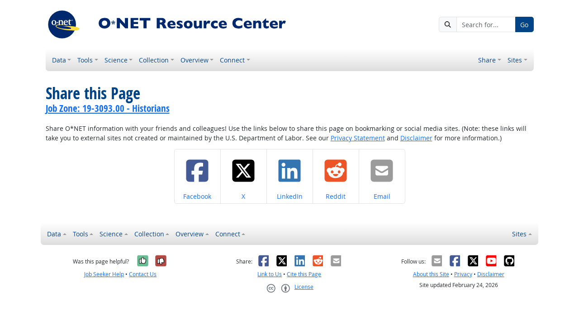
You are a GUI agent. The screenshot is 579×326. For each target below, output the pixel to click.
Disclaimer (416, 138)
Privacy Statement (358, 138)
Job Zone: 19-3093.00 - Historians (108, 108)
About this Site (431, 274)
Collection (154, 60)
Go (524, 24)
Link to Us (269, 274)
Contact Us (143, 274)
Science (116, 60)
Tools (85, 60)
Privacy (463, 274)
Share (487, 60)
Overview (194, 60)
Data (59, 60)
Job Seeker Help (104, 274)
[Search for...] (485, 24)
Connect (232, 60)
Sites (515, 60)
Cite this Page (304, 274)
